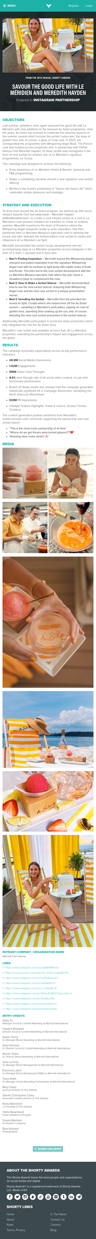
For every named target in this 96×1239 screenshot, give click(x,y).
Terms (10, 1230)
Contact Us (58, 1219)
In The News (58, 1214)
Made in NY (20, 1190)
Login (89, 5)
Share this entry (47, 1148)
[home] (48, 6)
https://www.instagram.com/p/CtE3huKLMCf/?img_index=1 (37, 993)
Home (10, 1214)
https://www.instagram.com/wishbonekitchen (30, 1003)
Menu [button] (9, 5)
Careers (56, 1225)
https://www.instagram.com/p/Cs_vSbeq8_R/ (30, 988)
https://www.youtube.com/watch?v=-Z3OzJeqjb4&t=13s (35, 972)
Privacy (20, 1230)
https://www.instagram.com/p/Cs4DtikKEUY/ (29, 983)
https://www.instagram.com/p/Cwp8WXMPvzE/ (31, 967)
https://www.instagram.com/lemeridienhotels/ (30, 1009)
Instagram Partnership (56, 100)
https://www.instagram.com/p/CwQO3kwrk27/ (30, 978)
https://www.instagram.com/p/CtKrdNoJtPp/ (29, 998)
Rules (10, 1225)
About (10, 1219)
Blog (53, 1230)
